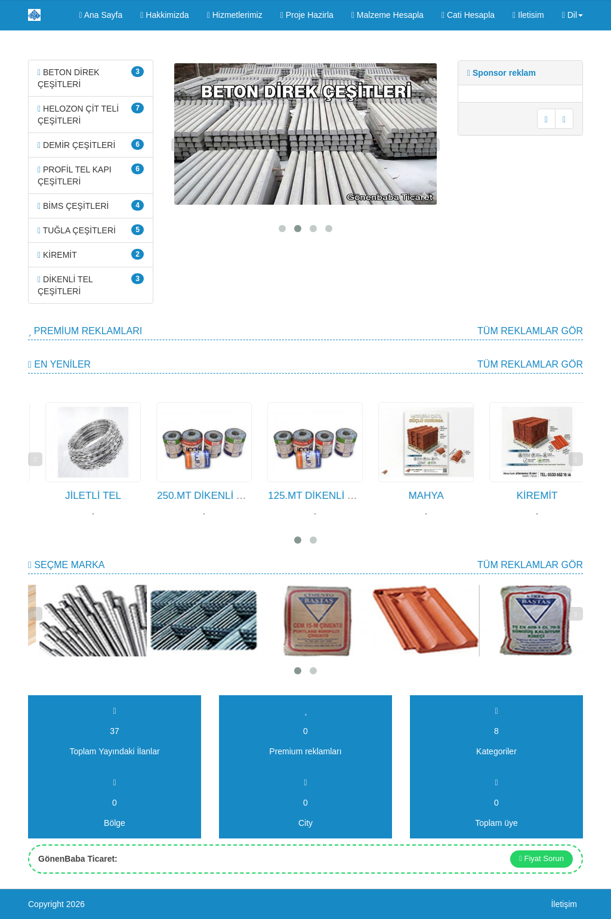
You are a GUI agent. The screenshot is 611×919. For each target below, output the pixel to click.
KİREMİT (91, 254)
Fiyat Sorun (541, 858)
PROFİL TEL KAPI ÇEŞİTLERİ (91, 175)
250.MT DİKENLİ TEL (239, 495)
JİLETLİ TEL (126, 495)
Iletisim (528, 15)
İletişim (564, 904)
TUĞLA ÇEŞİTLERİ (91, 229)
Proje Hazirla (307, 15)
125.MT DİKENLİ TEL (350, 495)
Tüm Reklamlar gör (530, 331)
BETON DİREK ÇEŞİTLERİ (91, 77)
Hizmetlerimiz (235, 15)
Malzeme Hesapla (387, 15)
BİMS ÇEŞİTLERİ (91, 205)
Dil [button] (572, 15)
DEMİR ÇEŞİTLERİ (91, 144)
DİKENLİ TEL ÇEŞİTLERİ (91, 284)
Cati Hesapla (468, 15)
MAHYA (459, 495)
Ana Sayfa (100, 15)
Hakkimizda (164, 15)
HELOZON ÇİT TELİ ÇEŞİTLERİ (91, 114)
